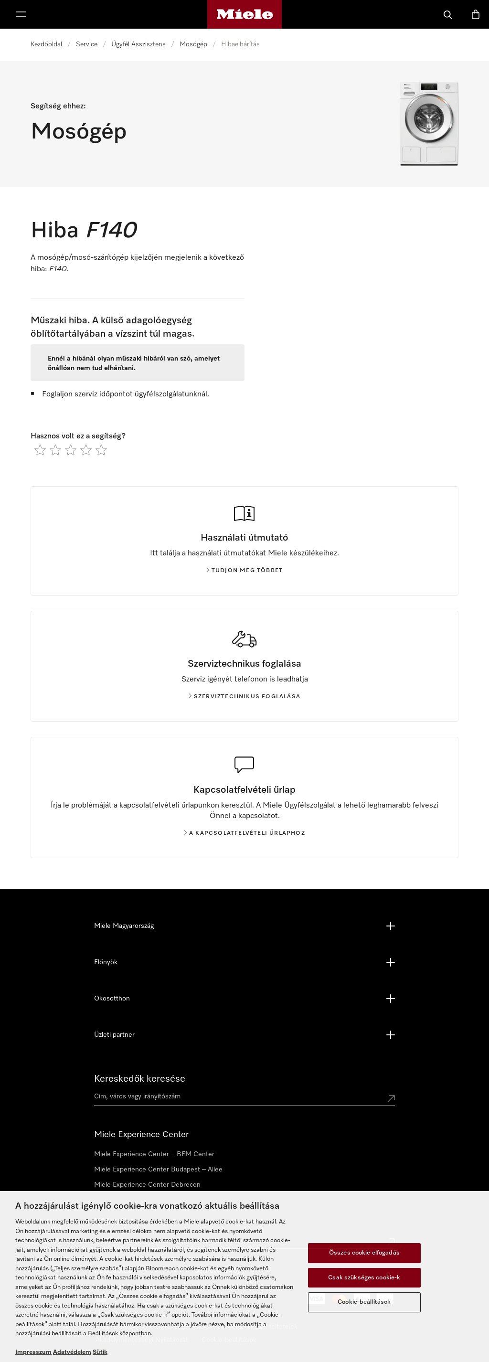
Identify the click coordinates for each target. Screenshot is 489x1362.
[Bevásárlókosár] (475, 14)
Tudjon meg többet (244, 571)
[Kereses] (448, 14)
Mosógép (193, 44)
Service (86, 44)
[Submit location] (391, 1098)
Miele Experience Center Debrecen (147, 1184)
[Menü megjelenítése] (21, 14)
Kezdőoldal (46, 44)
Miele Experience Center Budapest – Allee (158, 1169)
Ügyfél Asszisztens (138, 44)
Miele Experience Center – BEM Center (154, 1154)
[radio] (40, 450)
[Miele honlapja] (244, 14)
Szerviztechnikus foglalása (244, 697)
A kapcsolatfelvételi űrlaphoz (244, 833)
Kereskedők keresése (139, 1079)
